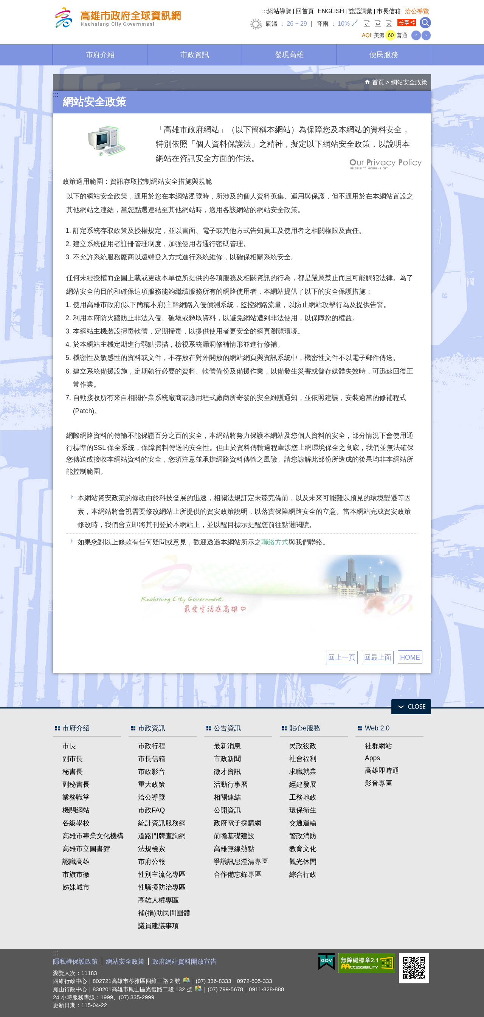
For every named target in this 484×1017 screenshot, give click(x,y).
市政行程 (151, 746)
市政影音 (151, 771)
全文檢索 (425, 22)
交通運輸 (302, 823)
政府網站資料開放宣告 (184, 961)
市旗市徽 (76, 874)
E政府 (326, 961)
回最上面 (377, 657)
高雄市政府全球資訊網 (117, 18)
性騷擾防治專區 (162, 887)
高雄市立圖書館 (86, 849)
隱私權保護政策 (75, 961)
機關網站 (76, 810)
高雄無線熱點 (234, 849)
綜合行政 (302, 874)
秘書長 (72, 771)
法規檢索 (151, 849)
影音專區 (378, 783)
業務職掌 (76, 797)
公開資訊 (227, 810)
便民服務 (383, 54)
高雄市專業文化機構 (93, 836)
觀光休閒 (302, 861)
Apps (372, 758)
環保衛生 (302, 810)
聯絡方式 (275, 542)
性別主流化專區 (162, 874)
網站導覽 (279, 11)
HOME (410, 657)
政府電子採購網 (237, 823)
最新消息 (227, 746)
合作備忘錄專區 (237, 874)
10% (344, 23)
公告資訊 (227, 728)
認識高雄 (76, 861)
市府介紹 (100, 54)
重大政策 (151, 784)
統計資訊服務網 (162, 823)
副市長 (72, 759)
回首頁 (305, 11)
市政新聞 (227, 759)
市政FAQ (151, 810)
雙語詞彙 (360, 11)
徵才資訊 (227, 771)
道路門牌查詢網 (162, 836)
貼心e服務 (304, 728)
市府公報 (151, 861)
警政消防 (302, 836)
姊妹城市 (76, 887)
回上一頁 (341, 657)
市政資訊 (194, 54)
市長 (69, 746)
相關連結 (227, 797)
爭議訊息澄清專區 (241, 861)
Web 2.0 (377, 728)
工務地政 (302, 797)
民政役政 (302, 746)
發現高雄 (289, 54)
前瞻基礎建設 (234, 836)
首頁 (378, 82)
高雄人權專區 (158, 900)
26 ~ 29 (297, 23)
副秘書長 (76, 784)
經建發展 (302, 784)
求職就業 (302, 771)
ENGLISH (331, 11)
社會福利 (302, 759)
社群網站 (378, 746)
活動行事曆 (231, 784)
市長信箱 (389, 11)
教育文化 (302, 849)
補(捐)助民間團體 (164, 913)
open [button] (411, 706)
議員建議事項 (158, 926)
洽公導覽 (417, 11)
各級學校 (76, 823)
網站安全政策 (409, 82)
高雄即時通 (382, 770)
